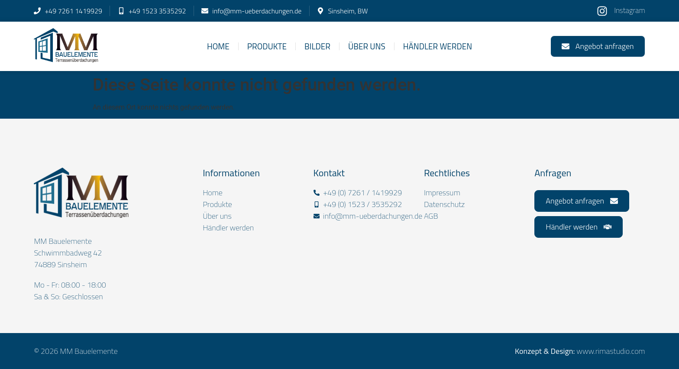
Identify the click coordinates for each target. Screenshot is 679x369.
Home (218, 46)
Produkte (267, 46)
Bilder (317, 46)
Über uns (366, 46)
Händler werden (437, 46)
